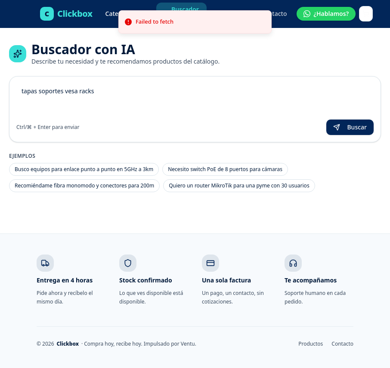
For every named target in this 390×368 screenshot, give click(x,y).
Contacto (274, 13)
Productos (310, 343)
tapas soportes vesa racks (195, 99)
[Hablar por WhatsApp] (326, 14)
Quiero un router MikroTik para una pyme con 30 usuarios (239, 185)
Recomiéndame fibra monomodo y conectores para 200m (84, 185)
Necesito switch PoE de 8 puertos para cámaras (225, 169)
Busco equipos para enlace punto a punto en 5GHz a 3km (84, 169)
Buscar (350, 127)
